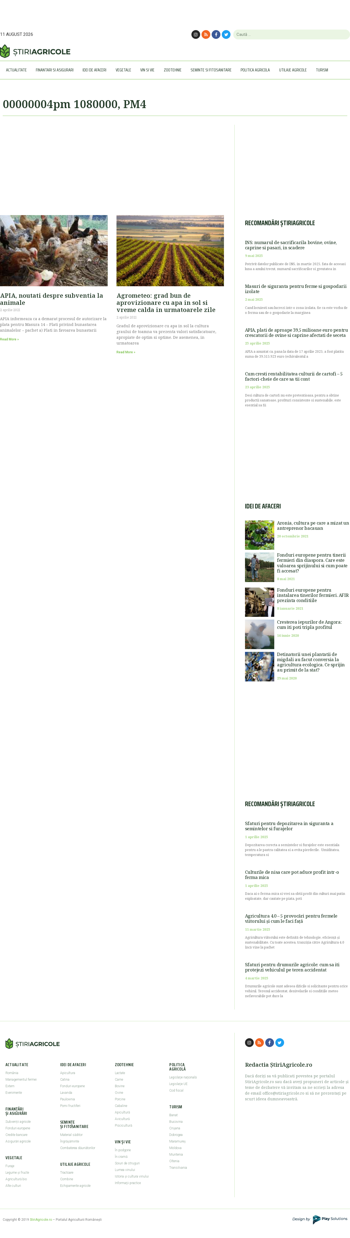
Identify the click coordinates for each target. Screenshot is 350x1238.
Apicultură (122, 1112)
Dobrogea (176, 1135)
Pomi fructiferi (70, 1106)
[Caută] (343, 34)
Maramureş (177, 1141)
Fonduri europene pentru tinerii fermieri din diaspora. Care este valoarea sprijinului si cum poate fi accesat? (312, 563)
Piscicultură (123, 1125)
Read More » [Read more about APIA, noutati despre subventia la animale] (9, 339)
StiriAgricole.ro (41, 1220)
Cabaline (121, 1106)
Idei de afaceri (96, 69)
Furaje (9, 1166)
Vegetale (125, 69)
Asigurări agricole (18, 1141)
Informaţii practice (128, 1183)
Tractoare (66, 1173)
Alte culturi (13, 1186)
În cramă (121, 1157)
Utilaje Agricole (294, 69)
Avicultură (122, 1119)
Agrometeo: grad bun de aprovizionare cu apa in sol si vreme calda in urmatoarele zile (165, 302)
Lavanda (66, 1093)
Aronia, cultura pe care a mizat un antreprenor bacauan (313, 525)
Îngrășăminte (69, 1141)
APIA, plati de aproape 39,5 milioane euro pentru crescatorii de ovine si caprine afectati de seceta (296, 332)
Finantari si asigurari (56, 69)
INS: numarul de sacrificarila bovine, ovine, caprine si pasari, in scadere (291, 245)
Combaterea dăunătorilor (77, 1148)
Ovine (119, 1093)
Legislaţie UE (178, 1084)
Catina (64, 1079)
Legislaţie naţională (183, 1077)
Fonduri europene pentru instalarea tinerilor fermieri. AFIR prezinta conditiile (312, 595)
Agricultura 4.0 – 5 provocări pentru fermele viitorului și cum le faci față (291, 918)
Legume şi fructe (17, 1173)
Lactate (120, 1073)
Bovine (119, 1086)
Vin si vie (148, 69)
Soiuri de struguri (127, 1163)
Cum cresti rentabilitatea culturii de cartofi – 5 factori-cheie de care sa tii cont (294, 376)
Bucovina (176, 1122)
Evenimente (13, 1093)
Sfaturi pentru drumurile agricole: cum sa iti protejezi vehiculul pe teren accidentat (292, 967)
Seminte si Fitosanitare (212, 69)
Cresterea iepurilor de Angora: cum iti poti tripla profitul (309, 624)
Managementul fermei (21, 1079)
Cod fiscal (176, 1090)
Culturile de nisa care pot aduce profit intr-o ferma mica (292, 874)
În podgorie (123, 1150)
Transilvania (178, 1168)
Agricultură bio (16, 1179)
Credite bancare (16, 1135)
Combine (66, 1179)
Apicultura (67, 1073)
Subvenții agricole (18, 1122)
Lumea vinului (125, 1170)
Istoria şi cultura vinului (132, 1176)
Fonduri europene (17, 1128)
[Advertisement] (112, 163)
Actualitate (18, 69)
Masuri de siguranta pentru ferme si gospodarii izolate (296, 288)
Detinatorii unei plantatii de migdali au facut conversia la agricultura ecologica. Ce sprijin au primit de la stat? (311, 662)
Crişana (174, 1128)
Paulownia (67, 1099)
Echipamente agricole (75, 1186)
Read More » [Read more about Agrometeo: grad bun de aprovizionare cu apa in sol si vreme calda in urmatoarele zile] (125, 352)
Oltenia (174, 1161)
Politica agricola (257, 69)
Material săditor (71, 1135)
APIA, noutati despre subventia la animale (51, 298)
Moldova (175, 1148)
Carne (119, 1079)
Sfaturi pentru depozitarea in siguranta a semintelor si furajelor (289, 826)
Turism (323, 69)
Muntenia (176, 1154)
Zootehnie (174, 69)
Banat (173, 1115)
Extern (9, 1086)
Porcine (120, 1099)
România (11, 1073)
